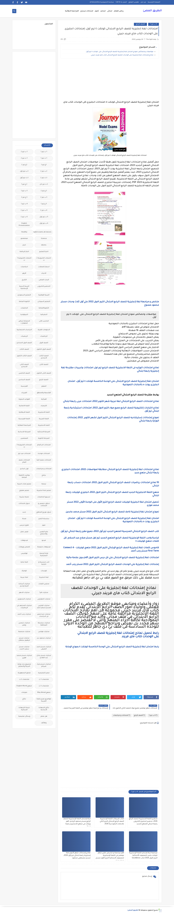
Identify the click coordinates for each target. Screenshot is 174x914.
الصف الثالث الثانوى (24, 356)
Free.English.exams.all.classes (43, 232)
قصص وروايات (24, 547)
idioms (43, 245)
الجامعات (24, 308)
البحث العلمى (44, 280)
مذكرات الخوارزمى (43, 599)
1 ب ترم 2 (24, 152)
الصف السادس (24, 380)
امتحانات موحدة (44, 454)
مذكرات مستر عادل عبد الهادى (44, 657)
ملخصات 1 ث (44, 679)
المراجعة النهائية (72, 11)
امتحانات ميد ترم (24, 454)
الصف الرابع (140, 24)
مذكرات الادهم (24, 593)
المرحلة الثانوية (43, 438)
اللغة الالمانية (24, 406)
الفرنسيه (24, 386)
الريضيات (24, 336)
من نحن (143, 2)
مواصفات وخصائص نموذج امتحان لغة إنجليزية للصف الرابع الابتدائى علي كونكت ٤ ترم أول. (119, 52)
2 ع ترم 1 (24, 184)
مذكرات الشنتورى (24, 599)
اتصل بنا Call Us (121, 2)
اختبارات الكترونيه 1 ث (24, 259)
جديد (24, 512)
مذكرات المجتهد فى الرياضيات (24, 607)
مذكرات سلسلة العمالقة (44, 624)
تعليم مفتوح (24, 490)
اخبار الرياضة (24, 252)
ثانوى (97, 11)
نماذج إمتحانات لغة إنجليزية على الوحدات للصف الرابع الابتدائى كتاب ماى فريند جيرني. (122, 55)
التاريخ (24, 280)
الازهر (24, 273)
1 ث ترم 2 (24, 158)
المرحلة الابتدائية (44, 432)
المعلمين (24, 438)
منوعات (24, 692)
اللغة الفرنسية (24, 419)
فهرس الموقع (134, 2)
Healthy (24, 232)
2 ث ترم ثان (44, 184)
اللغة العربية (44, 419)
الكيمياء (44, 406)
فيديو (44, 540)
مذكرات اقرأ (44, 593)
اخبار (24, 245)
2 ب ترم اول (24, 171)
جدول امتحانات (24, 504)
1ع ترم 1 (43, 165)
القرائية (44, 399)
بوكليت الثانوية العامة (24, 476)
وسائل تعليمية (24, 716)
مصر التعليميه (43, 673)
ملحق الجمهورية (24, 673)
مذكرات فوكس (43, 632)
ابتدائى (109, 11)
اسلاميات (24, 267)
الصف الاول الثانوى (44, 349)
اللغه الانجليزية (44, 425)
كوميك (24, 571)
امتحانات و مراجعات (121, 715)
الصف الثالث (24, 349)
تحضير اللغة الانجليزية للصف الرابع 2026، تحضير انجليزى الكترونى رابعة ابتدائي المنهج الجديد (143, 821)
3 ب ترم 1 (24, 191)
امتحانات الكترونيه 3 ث (24, 446)
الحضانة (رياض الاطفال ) (24, 322)
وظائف (43, 723)
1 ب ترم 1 (44, 152)
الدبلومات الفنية (44, 330)
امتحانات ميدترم (86, 11)
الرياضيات (43, 336)
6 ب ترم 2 (24, 217)
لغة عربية (24, 577)
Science (44, 239)
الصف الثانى (43, 365)
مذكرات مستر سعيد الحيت (24, 648)
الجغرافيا (43, 315)
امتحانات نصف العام (24, 461)
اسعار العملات (43, 267)
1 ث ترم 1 (44, 158)
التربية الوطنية (43, 295)
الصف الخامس (24, 373)
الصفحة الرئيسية (154, 2)
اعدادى (103, 11)
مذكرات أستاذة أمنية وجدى (24, 585)
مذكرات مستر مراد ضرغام (44, 665)
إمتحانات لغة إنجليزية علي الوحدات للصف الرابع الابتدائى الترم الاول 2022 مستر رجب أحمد (112, 564)
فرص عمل (24, 532)
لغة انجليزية (44, 577)
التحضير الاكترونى (43, 286)
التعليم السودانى (44, 302)
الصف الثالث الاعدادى (44, 357)
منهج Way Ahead (43, 692)
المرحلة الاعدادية (24, 432)
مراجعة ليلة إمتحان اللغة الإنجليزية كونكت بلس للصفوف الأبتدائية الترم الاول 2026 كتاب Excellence (143, 855)
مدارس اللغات (43, 584)
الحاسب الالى (44, 321)
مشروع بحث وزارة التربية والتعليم (24, 665)
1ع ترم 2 (24, 165)
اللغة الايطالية (24, 412)
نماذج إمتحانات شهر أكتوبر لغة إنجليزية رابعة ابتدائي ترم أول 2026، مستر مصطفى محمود (77, 855)
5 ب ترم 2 (24, 210)
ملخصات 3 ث (44, 686)
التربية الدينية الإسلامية (24, 288)
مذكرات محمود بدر (44, 638)
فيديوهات (24, 540)
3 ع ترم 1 (44, 204)
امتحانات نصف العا (44, 460)
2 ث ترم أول (24, 178)
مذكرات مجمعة (24, 632)
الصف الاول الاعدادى (24, 343)
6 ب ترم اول (44, 223)
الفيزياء (24, 393)
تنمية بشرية (24, 497)
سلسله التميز (43, 519)
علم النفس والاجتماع (44, 533)
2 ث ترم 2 (44, 178)
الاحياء (43, 273)
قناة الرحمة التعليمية (44, 555)
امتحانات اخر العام (44, 445)
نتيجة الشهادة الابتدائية (24, 709)
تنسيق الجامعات (43, 497)
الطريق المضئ (152, 10)
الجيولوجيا (24, 315)
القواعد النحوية (24, 399)
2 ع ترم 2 (44, 191)
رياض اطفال (119, 11)
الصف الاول (43, 343)
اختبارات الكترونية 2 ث (44, 259)
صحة (24, 519)
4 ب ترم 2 (43, 210)
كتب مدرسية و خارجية (43, 563)
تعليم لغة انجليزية (44, 490)
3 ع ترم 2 (24, 197)
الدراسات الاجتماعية (24, 330)
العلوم (43, 386)
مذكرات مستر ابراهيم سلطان (24, 639)
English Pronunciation (24, 225)
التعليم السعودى (24, 295)
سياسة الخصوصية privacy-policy (102, 2)
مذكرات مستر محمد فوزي (24, 657)
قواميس (24, 553)
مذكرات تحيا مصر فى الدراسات (43, 615)
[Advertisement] (110, 80)
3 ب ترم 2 (44, 197)
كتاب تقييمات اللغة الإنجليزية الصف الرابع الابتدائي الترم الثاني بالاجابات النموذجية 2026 (112, 821)
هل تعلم (44, 716)
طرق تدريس (24, 525)
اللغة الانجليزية (44, 412)
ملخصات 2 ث (24, 679)
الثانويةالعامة (44, 308)
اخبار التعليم (43, 252)
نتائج (24, 699)
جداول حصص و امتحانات (44, 505)
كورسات (44, 571)
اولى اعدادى (24, 469)
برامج (44, 475)
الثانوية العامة (24, 302)
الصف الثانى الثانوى (44, 373)
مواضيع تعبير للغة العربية (44, 700)
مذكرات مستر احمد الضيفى (44, 648)
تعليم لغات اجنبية (24, 484)
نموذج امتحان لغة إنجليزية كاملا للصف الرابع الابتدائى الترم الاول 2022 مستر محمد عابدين (112, 512)
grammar (24, 239)
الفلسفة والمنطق (44, 393)
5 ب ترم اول (44, 217)
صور (43, 525)
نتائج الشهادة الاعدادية (44, 709)
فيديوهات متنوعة (43, 547)
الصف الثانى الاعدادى (24, 366)
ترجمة (43, 484)
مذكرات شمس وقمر (24, 624)
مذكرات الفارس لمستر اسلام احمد (44, 607)
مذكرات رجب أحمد (24, 614)
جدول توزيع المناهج (43, 512)
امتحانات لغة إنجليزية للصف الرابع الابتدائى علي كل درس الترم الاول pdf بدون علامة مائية (112, 557)
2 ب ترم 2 (44, 171)
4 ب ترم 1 (153, 24)
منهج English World (24, 686)
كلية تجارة (24, 562)
